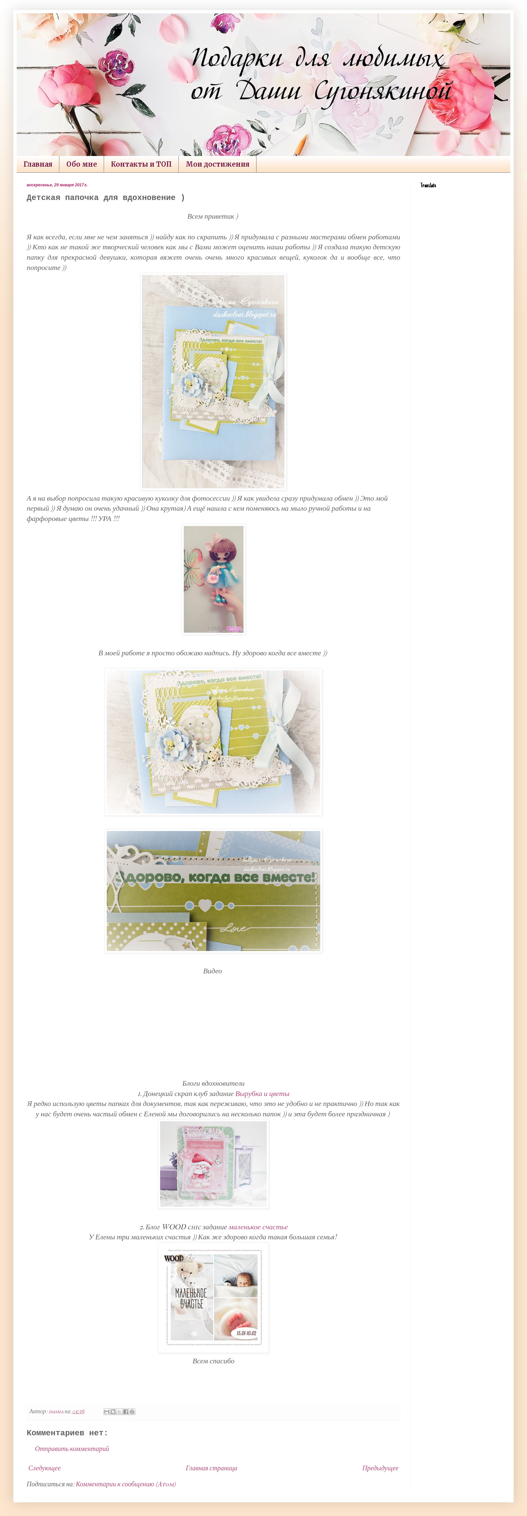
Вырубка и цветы (262, 1093)
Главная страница (211, 1468)
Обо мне (81, 164)
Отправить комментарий (72, 1449)
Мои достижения (217, 164)
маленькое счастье (258, 1227)
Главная (37, 164)
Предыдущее (380, 1468)
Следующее (44, 1468)
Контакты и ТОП (141, 164)
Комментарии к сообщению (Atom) (126, 1484)
